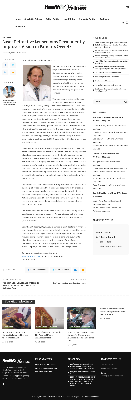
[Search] (127, 22)
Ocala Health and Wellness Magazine (110, 168)
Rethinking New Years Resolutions (107, 77)
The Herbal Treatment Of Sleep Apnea (108, 85)
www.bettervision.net (31, 256)
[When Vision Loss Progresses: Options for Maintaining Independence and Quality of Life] (81, 319)
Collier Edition (42, 327)
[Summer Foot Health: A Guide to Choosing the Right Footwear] (9, 92)
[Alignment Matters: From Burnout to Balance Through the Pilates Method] (16, 319)
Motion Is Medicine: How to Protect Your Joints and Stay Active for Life (113, 313)
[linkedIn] (76, 270)
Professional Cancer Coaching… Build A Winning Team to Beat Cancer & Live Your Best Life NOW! (82, 367)
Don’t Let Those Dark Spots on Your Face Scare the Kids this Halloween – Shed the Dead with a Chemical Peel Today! (111, 45)
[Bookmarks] (127, 8)
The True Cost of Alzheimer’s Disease (108, 72)
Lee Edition (7, 37)
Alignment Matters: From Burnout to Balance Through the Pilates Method (16, 336)
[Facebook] (5, 65)
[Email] (13, 72)
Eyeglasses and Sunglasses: (104, 81)
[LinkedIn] (5, 72)
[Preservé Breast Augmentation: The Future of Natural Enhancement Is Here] (49, 319)
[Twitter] (13, 65)
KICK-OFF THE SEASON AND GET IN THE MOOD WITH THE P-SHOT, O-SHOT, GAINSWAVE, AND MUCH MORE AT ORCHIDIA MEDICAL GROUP (82, 382)
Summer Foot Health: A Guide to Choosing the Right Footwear (9, 102)
